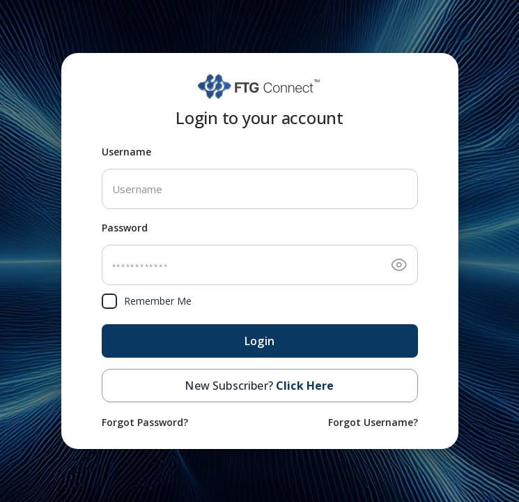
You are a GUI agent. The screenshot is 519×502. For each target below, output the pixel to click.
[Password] (260, 265)
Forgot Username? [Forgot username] (373, 422)
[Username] (260, 189)
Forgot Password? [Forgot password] (145, 422)
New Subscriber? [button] (259, 385)
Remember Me (147, 301)
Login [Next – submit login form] (259, 341)
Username (126, 151)
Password (125, 227)
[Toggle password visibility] (399, 265)
